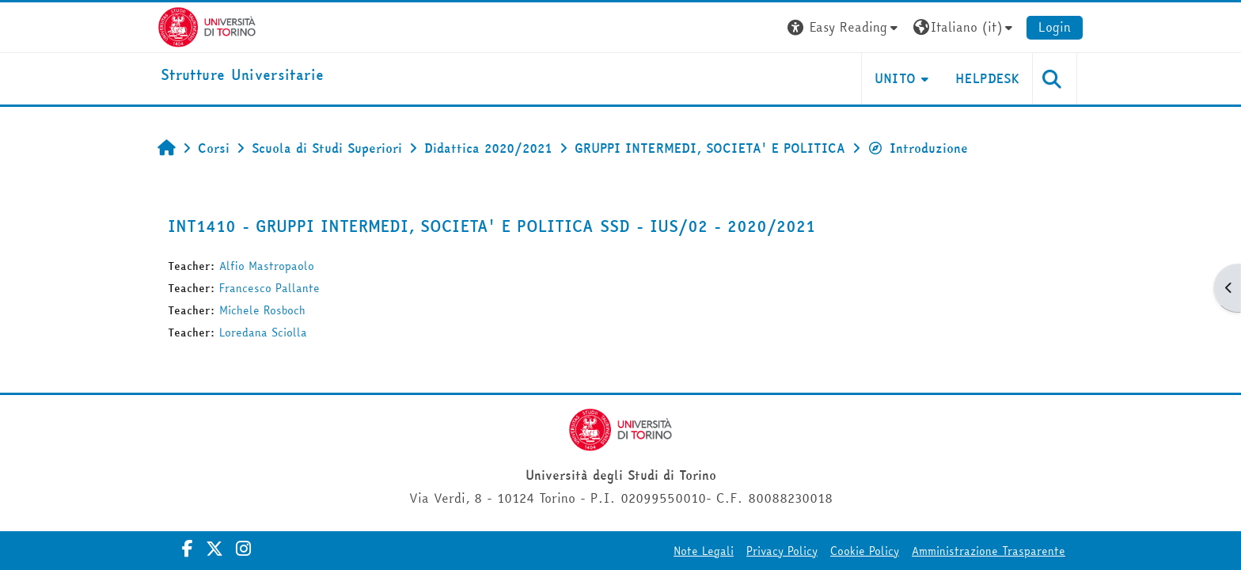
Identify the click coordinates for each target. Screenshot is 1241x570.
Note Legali (704, 551)
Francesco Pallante (269, 288)
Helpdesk (987, 78)
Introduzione (917, 148)
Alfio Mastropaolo (266, 266)
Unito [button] (896, 78)
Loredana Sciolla (263, 332)
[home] (242, 75)
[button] (844, 27)
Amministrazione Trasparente (988, 551)
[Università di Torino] (206, 25)
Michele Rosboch (262, 310)
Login (1054, 26)
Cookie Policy (864, 551)
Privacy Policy (782, 551)
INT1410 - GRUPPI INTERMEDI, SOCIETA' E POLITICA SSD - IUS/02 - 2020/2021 (491, 226)
